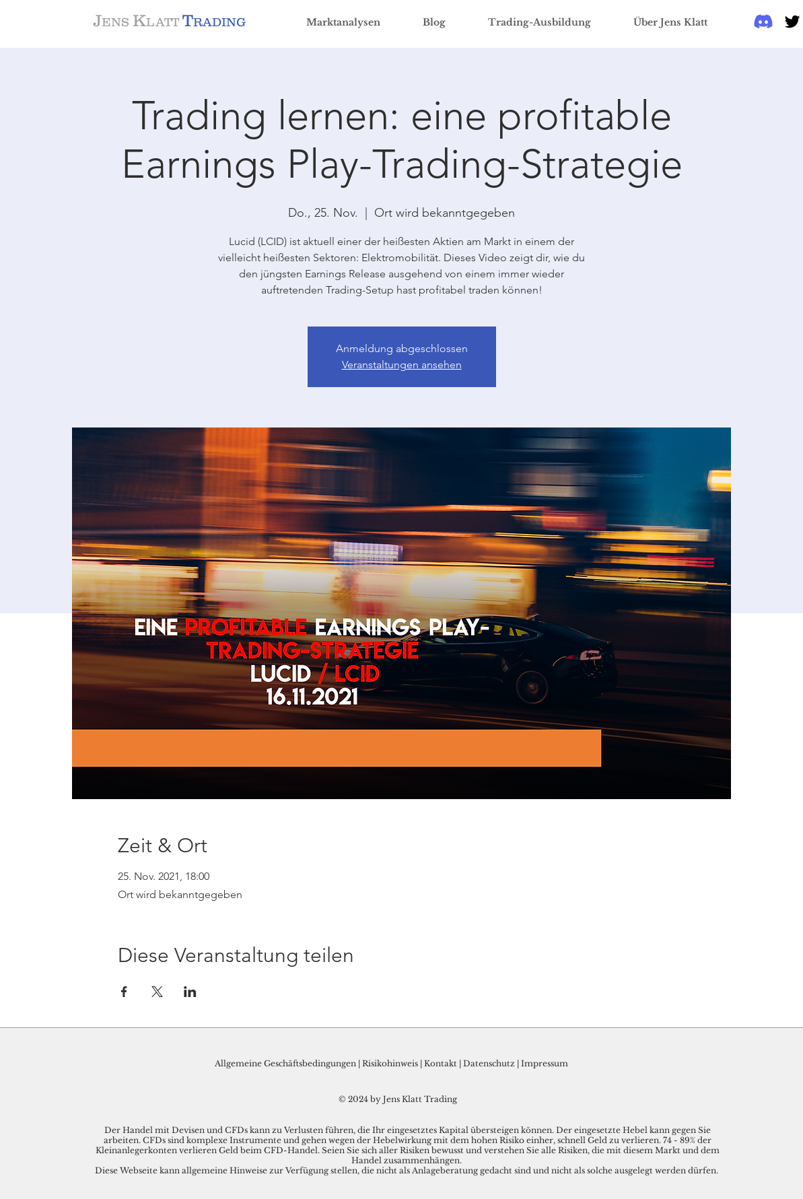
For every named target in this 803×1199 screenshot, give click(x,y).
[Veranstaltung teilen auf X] (157, 991)
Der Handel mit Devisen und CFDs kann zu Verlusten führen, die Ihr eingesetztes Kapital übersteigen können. (330, 1130)
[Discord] (763, 21)
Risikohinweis (390, 1063)
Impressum (544, 1063)
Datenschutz (489, 1063)
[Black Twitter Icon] (792, 21)
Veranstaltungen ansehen (402, 364)
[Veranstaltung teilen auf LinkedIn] (190, 991)
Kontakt (441, 1063)
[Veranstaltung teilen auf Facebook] (124, 991)
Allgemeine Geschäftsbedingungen (285, 1063)
